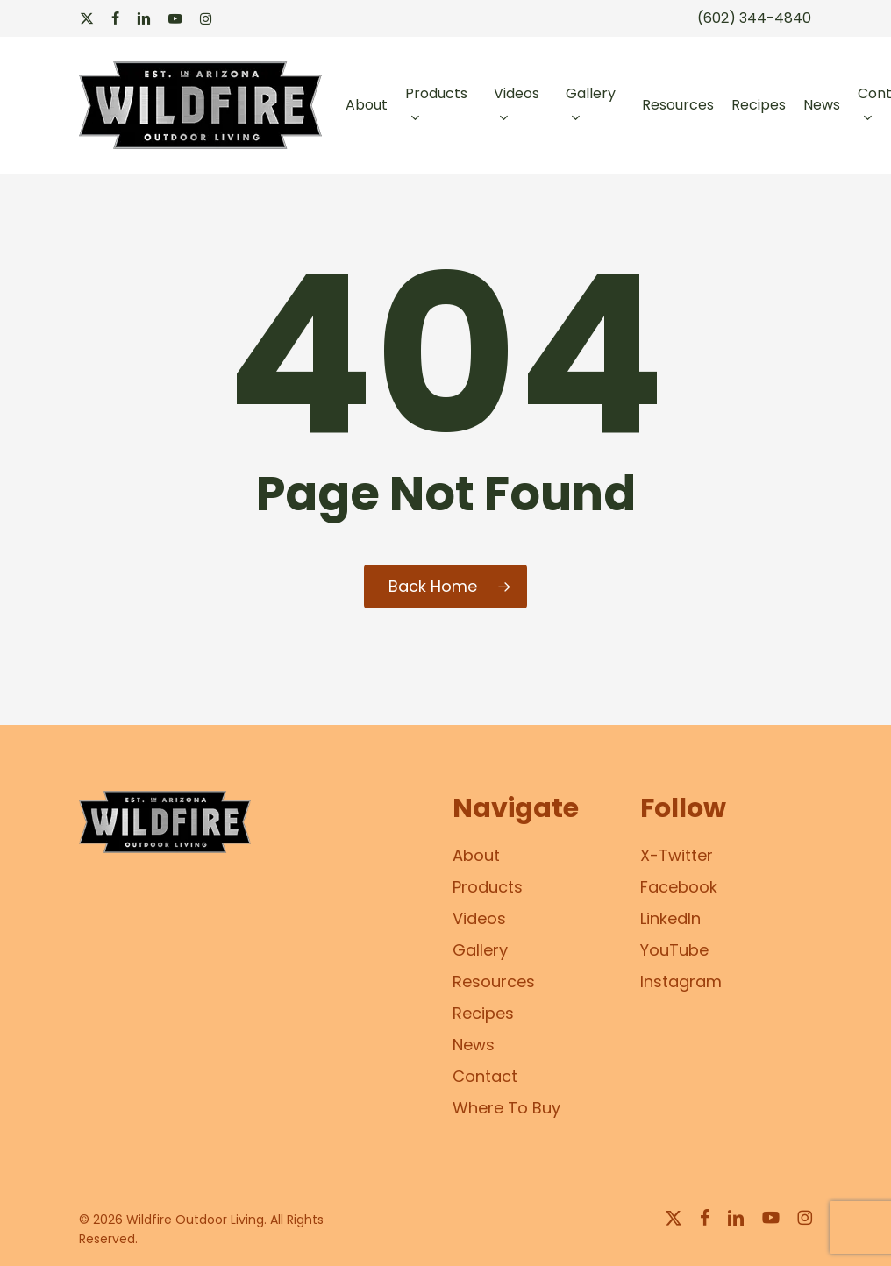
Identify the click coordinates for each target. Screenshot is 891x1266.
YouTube (674, 950)
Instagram (681, 981)
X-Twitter (676, 855)
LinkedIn (670, 918)
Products (488, 887)
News (474, 1045)
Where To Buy (506, 1108)
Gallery (480, 950)
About (476, 855)
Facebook (678, 887)
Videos (479, 918)
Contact (485, 1076)
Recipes (483, 1013)
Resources (494, 981)
